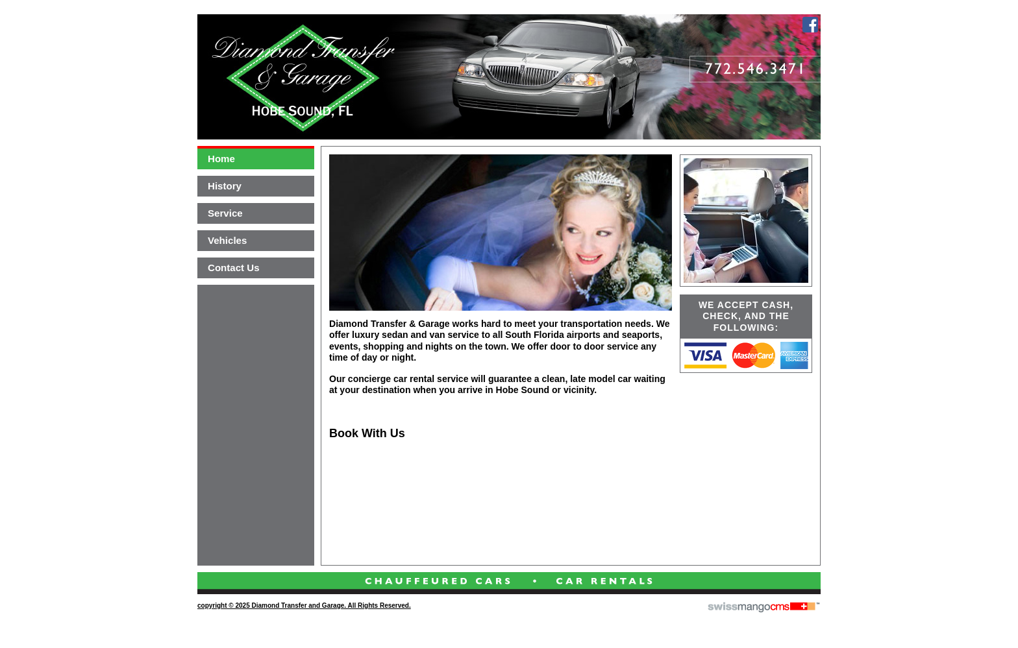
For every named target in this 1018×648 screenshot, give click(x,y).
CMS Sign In (205, 586)
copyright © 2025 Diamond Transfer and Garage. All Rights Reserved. (304, 605)
